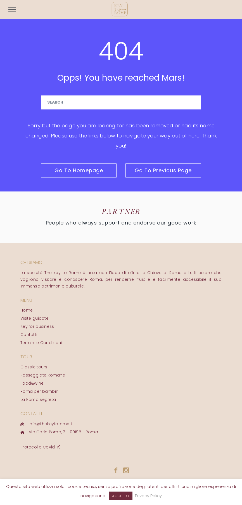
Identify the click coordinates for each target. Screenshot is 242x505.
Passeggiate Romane (42, 375)
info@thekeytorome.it (51, 424)
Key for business (37, 326)
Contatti (28, 334)
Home (26, 310)
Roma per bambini (39, 391)
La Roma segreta (38, 399)
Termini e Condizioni (41, 342)
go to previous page (163, 170)
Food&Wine (32, 383)
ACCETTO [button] (120, 496)
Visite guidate (34, 318)
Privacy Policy (148, 496)
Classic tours (34, 367)
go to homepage (78, 170)
